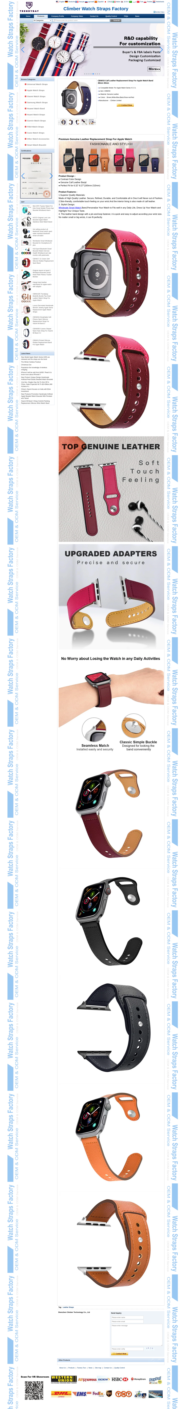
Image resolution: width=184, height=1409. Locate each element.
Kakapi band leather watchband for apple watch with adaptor (42, 284)
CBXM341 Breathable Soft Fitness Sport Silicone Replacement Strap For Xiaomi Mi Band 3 (42, 320)
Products (40, 16)
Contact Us (94, 16)
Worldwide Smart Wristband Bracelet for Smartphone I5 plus (42, 243)
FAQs (126, 16)
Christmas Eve (26, 365)
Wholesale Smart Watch (70, 208)
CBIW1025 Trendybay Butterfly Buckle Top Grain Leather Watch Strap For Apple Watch (42, 297)
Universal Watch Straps (37, 84)
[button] (84, 73)
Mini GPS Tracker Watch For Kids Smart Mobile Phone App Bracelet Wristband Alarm (43, 208)
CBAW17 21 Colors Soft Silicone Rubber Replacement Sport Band (43, 261)
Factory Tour (81, 1368)
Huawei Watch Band (36, 109)
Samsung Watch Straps (37, 102)
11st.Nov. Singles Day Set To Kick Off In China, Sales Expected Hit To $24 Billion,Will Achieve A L (36, 384)
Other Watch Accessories (38, 139)
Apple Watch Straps (36, 90)
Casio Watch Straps (35, 133)
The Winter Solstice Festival (31, 362)
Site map (98, 1368)
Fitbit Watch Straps (35, 127)
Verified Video (159, 12)
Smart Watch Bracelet (36, 145)
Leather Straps (68, 1307)
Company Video (77, 16)
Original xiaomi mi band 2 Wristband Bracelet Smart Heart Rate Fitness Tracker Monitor (42, 274)
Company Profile (57, 16)
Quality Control (111, 16)
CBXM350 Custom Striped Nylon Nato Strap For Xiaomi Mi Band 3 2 (43, 331)
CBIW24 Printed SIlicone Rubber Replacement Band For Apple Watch (42, 342)
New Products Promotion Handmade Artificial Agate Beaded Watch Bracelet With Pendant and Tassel (37, 396)
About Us (62, 1368)
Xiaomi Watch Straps (36, 96)
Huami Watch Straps (36, 115)
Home (28, 16)
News (137, 16)
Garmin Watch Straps (36, 121)
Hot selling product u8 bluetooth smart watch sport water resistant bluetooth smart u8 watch (42, 232)
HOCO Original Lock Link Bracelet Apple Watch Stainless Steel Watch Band (42, 220)
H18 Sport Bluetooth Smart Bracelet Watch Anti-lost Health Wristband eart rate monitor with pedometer (42, 252)
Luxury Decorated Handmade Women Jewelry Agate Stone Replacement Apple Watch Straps (43, 309)
